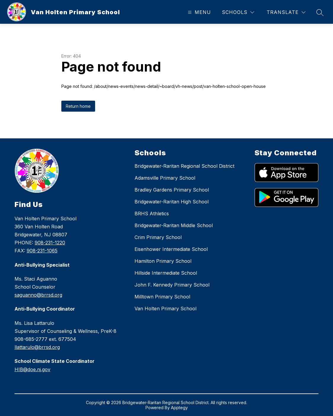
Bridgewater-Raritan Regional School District (184, 166)
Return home (78, 106)
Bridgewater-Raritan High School (172, 202)
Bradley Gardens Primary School (172, 190)
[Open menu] (198, 12)
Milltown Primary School (162, 297)
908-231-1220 (50, 243)
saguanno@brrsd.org (38, 295)
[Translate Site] (286, 12)
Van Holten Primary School (165, 308)
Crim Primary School (158, 237)
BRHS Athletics (152, 213)
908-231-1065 (42, 251)
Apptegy (179, 407)
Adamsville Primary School (165, 178)
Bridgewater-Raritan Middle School (174, 225)
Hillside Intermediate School (166, 273)
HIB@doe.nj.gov (32, 369)
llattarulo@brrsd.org (37, 347)
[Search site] (320, 12)
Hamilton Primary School (163, 261)
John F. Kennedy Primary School (172, 285)
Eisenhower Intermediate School (171, 249)
